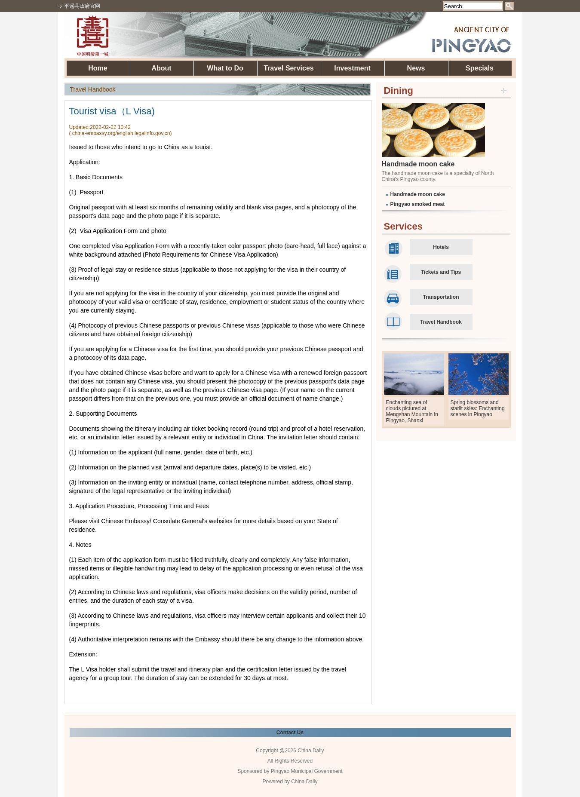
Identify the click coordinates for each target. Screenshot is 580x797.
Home (97, 68)
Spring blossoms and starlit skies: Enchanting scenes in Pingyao (478, 408)
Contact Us (290, 733)
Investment (352, 68)
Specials (480, 68)
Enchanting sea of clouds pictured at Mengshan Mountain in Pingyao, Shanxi (412, 411)
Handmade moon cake (418, 164)
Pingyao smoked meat (417, 204)
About (161, 68)
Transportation (441, 297)
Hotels (441, 247)
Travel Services (289, 68)
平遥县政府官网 (82, 6)
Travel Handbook (441, 322)
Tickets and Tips (441, 272)
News (416, 68)
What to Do (225, 68)
